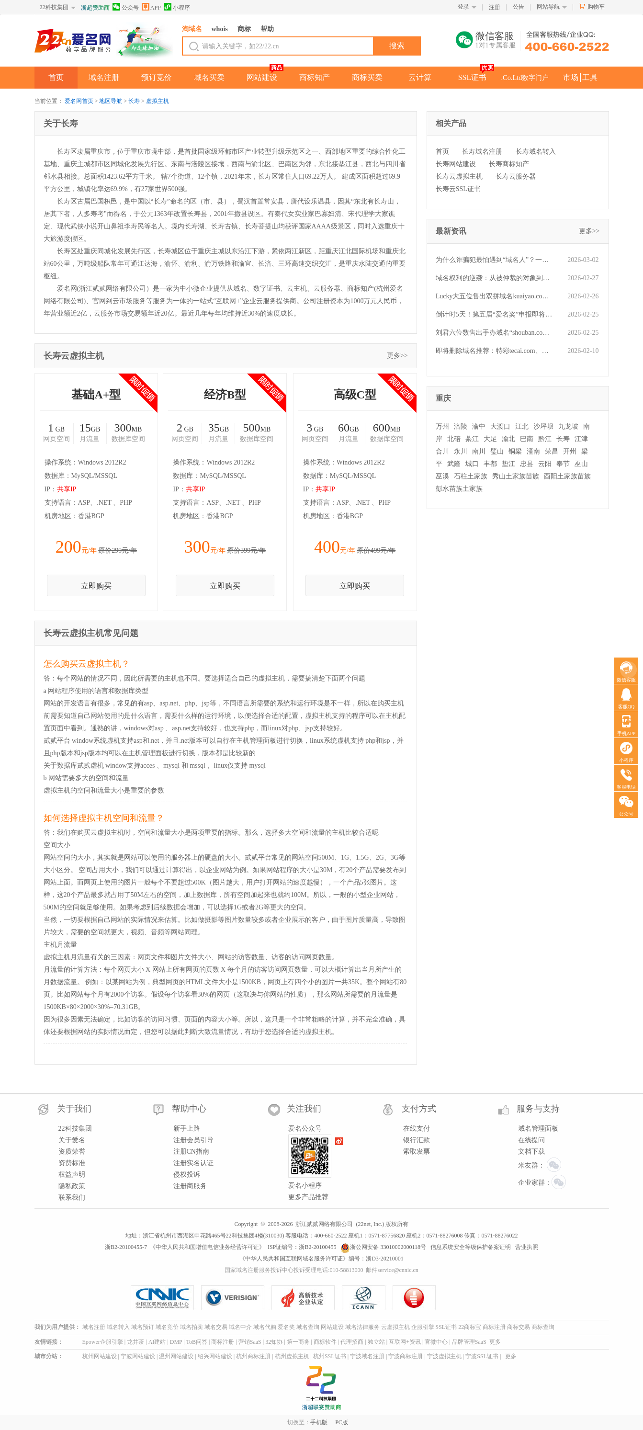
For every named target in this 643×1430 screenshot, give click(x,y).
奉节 (563, 463)
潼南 (533, 451)
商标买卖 (367, 77)
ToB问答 (196, 1342)
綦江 (472, 439)
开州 (569, 451)
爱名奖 (286, 1327)
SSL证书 (472, 77)
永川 (460, 451)
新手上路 (186, 1128)
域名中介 (240, 1327)
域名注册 (104, 77)
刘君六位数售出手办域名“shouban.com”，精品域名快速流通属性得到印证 (494, 332)
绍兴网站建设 (215, 1356)
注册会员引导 (193, 1140)
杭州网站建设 (99, 1356)
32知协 (273, 1342)
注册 (494, 7)
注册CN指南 (191, 1151)
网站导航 (548, 6)
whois (220, 29)
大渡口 (500, 426)
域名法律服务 (362, 1327)
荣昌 (551, 451)
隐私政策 (71, 1186)
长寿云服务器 (516, 176)
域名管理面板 (538, 1128)
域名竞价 (167, 1327)
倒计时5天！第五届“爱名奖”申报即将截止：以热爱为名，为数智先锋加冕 (494, 314)
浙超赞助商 (95, 7)
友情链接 (45, 1342)
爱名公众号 (305, 1128)
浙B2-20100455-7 (126, 1247)
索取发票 (416, 1151)
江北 (522, 426)
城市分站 (45, 1356)
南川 (478, 451)
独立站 (376, 1342)
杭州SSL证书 (329, 1356)
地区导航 (110, 101)
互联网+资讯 (405, 1342)
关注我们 (304, 1108)
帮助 (267, 29)
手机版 (318, 1422)
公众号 (126, 7)
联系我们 (71, 1197)
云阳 (545, 463)
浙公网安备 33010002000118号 (383, 1247)
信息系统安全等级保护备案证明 (470, 1247)
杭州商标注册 (253, 1356)
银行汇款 (416, 1140)
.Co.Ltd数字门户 (525, 77)
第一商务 (298, 1342)
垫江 (508, 463)
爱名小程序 (305, 1185)
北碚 (454, 439)
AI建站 (157, 1342)
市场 (570, 77)
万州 (442, 426)
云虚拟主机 (395, 1327)
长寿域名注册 (482, 151)
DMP (176, 1342)
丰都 (490, 463)
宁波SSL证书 (481, 1356)
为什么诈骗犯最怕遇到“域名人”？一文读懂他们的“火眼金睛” (494, 259)
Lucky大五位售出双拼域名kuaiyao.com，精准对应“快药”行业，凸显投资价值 (494, 296)
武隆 (454, 463)
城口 (472, 463)
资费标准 (71, 1163)
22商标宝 (469, 1327)
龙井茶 (135, 1342)
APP (151, 7)
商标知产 (314, 77)
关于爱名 (71, 1140)
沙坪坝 (543, 426)
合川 (442, 451)
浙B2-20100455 (317, 1247)
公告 (518, 6)
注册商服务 (190, 1186)
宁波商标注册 (405, 1356)
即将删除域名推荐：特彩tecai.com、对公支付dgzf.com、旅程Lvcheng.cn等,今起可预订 (494, 350)
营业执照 (526, 1247)
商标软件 (325, 1342)
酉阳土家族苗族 (567, 476)
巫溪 (442, 476)
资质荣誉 (71, 1151)
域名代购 (264, 1327)
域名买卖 (209, 77)
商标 (244, 29)
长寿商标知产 (509, 164)
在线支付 (416, 1128)
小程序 (177, 7)
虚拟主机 (157, 101)
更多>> (397, 355)
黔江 (545, 439)
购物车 (596, 6)
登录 (463, 6)
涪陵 (460, 426)
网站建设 (262, 77)
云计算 (419, 77)
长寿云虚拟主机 (459, 176)
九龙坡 (568, 426)
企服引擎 (422, 1327)
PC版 (341, 1422)
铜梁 (515, 451)
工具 (590, 77)
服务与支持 (538, 1108)
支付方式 (419, 1108)
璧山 (497, 451)
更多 (495, 1342)
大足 (490, 439)
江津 (581, 439)
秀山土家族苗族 (515, 476)
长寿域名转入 (536, 151)
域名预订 (142, 1327)
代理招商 (351, 1342)
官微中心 (436, 1342)
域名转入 (118, 1327)
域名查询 (307, 1327)
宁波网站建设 (138, 1356)
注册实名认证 (193, 1163)
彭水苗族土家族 (459, 488)
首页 (56, 77)
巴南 (526, 439)
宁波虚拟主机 (444, 1356)
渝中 (478, 426)
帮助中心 (189, 1108)
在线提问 (531, 1140)
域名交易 (215, 1327)
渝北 (508, 439)
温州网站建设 (176, 1356)
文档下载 (531, 1151)
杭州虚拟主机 (292, 1356)
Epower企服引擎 (102, 1342)
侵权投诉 (186, 1174)
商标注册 (494, 1327)
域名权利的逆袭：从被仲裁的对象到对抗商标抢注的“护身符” (494, 278)
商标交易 (518, 1327)
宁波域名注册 (367, 1356)
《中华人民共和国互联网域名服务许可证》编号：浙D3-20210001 (321, 1258)
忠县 (526, 463)
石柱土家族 (470, 476)
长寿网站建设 (456, 164)
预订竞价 (156, 77)
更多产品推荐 (308, 1197)
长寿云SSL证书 (458, 189)
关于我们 (74, 1108)
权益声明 (71, 1174)
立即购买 (96, 586)
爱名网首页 (79, 101)
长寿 (134, 101)
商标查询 (542, 1327)
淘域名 (192, 29)
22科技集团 (54, 7)
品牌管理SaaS (469, 1342)
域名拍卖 (191, 1327)
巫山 (581, 463)
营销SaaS (249, 1342)
